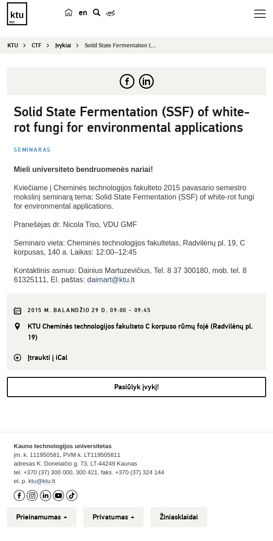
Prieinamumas (41, 517)
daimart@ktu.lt (110, 280)
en (83, 12)
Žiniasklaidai (179, 517)
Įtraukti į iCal (47, 357)
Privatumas (113, 517)
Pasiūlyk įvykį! (136, 387)
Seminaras (32, 150)
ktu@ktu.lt (42, 481)
